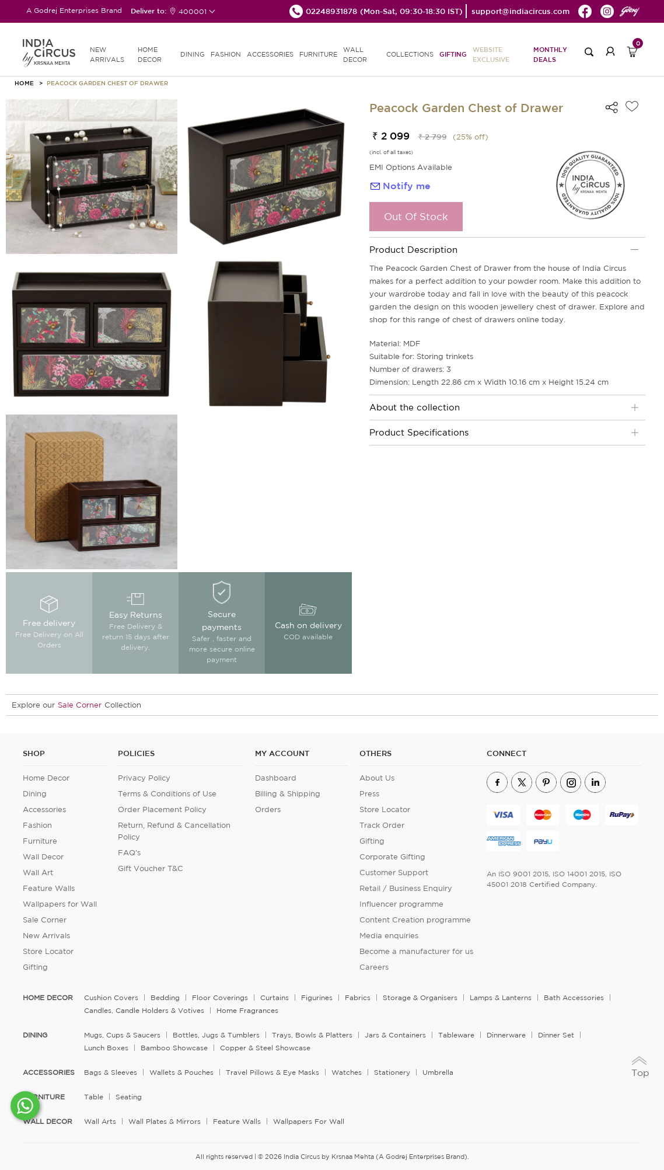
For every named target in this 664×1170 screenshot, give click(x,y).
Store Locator (48, 951)
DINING (192, 54)
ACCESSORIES (270, 54)
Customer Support (393, 872)
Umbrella (437, 1072)
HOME (24, 82)
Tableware (456, 1035)
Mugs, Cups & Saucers (122, 1035)
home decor (48, 997)
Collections (410, 54)
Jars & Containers (395, 1035)
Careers (374, 967)
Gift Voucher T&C (150, 868)
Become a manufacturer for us (416, 951)
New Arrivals (46, 935)
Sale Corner (80, 705)
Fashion (37, 825)
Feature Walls (49, 888)
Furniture (40, 841)
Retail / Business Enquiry (405, 888)
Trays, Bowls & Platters (312, 1035)
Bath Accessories (574, 997)
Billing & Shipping (287, 793)
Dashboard (275, 778)
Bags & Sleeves (110, 1072)
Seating (129, 1097)
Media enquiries (388, 935)
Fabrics (358, 997)
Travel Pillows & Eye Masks (272, 1072)
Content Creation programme (415, 919)
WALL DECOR (355, 54)
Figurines (317, 997)
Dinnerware (506, 1035)
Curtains (274, 997)
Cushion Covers (111, 997)
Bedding (165, 997)
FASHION (226, 54)
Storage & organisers (420, 997)
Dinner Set (556, 1035)
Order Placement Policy (162, 809)
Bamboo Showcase (174, 1047)
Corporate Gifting (392, 856)
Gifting (453, 54)
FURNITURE (318, 54)
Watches (346, 1072)
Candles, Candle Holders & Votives (144, 1010)
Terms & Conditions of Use (167, 793)
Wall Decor (43, 856)
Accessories (44, 809)
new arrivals (107, 54)
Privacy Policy (144, 778)
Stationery (392, 1072)
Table (93, 1097)
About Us (376, 778)
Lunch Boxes (106, 1047)
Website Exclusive (491, 54)
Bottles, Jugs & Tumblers (216, 1035)
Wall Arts (100, 1121)
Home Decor (46, 778)
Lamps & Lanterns (501, 997)
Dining (35, 793)
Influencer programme (401, 904)
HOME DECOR (150, 54)
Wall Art (38, 872)
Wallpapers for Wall (60, 904)
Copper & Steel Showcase (265, 1047)
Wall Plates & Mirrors (164, 1121)
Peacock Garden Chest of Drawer (107, 82)
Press (369, 793)
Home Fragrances (247, 1010)
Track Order (381, 825)
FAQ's (129, 852)
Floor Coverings (220, 997)
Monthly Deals (550, 54)
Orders (268, 809)
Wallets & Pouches (181, 1072)
